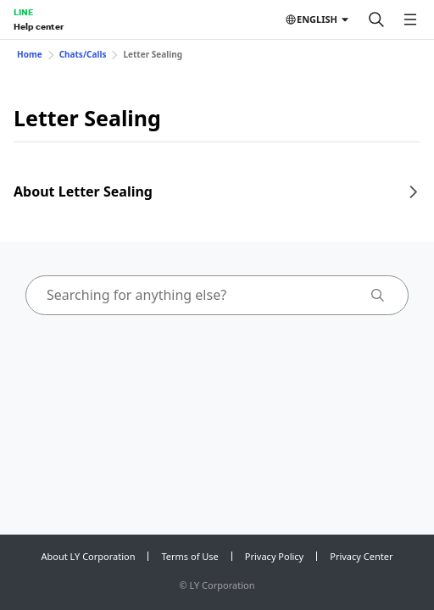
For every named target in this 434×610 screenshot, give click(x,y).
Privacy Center (361, 556)
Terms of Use (189, 556)
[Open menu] (410, 19)
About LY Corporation (89, 556)
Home (29, 54)
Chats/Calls (83, 54)
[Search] (376, 19)
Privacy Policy (274, 556)
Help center (39, 26)
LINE (23, 12)
